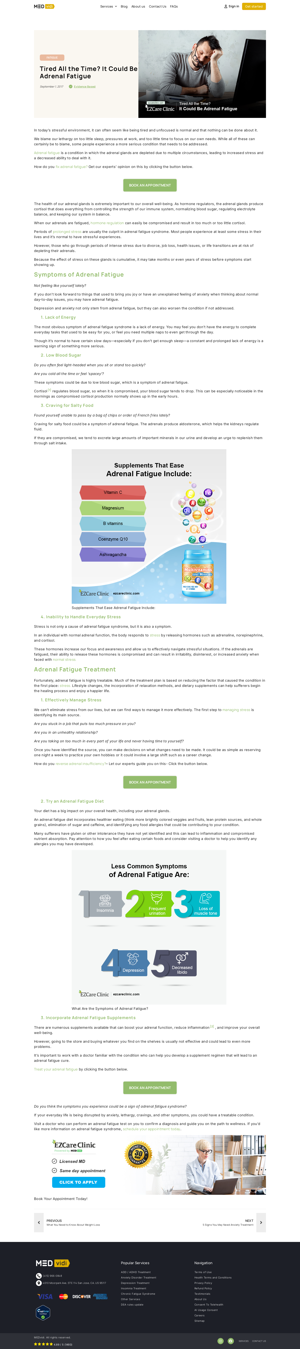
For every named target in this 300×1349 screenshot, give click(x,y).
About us (138, 6)
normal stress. (64, 659)
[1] (49, 390)
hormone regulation (107, 223)
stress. (65, 685)
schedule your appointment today (151, 1129)
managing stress (236, 709)
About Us (200, 1299)
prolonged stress (67, 231)
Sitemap (199, 1320)
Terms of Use (203, 1272)
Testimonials (202, 1293)
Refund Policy (203, 1288)
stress (155, 635)
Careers (199, 1315)
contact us (259, 1341)
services (244, 1341)
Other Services (130, 1299)
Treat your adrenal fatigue (56, 1069)
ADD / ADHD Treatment (136, 1272)
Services (108, 6)
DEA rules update (132, 1304)
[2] (212, 1026)
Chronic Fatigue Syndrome (138, 1293)
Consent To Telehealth (208, 1304)
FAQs (174, 6)
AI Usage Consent (206, 1310)
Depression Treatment (135, 1282)
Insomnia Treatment (133, 1288)
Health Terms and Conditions (213, 1277)
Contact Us (157, 6)
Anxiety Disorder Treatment (138, 1277)
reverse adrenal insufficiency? (81, 763)
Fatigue (52, 57)
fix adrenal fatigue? (72, 166)
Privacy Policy (203, 1282)
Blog (124, 6)
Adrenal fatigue (47, 152)
